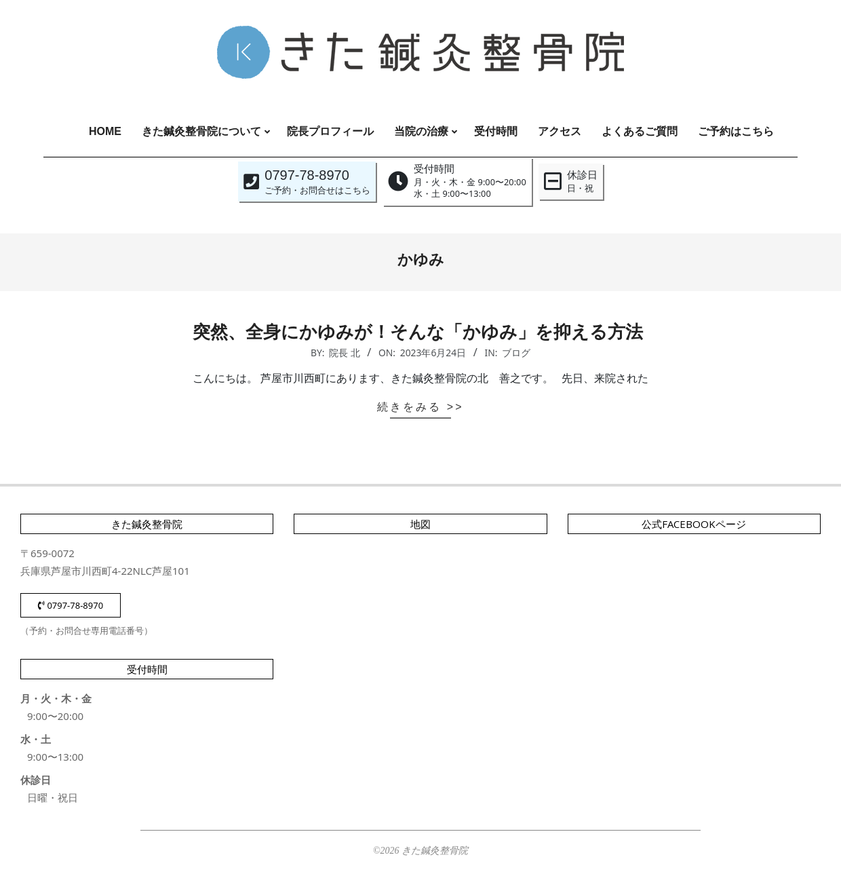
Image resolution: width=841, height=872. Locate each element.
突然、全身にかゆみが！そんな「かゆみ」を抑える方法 (420, 332)
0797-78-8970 (70, 605)
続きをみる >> (420, 407)
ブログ (516, 352)
